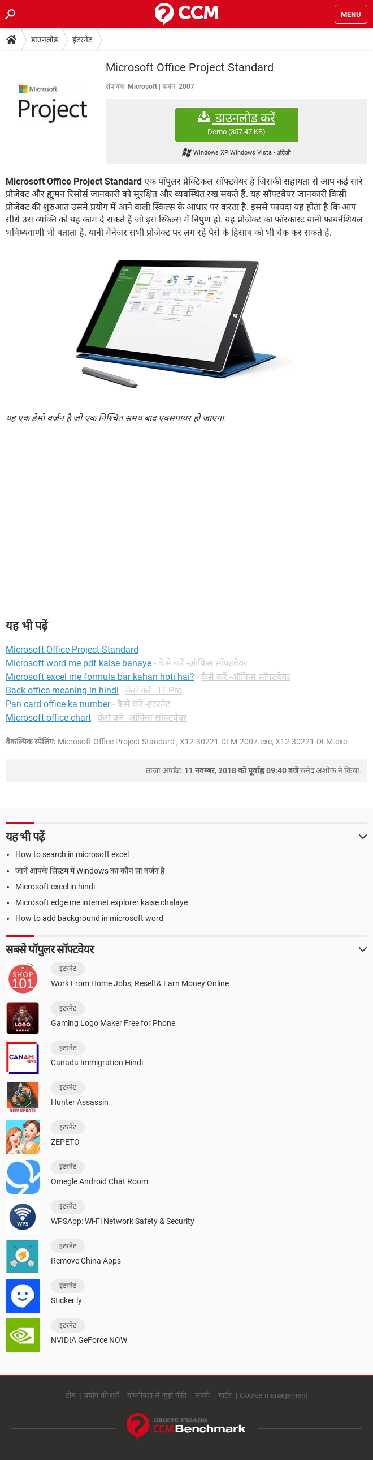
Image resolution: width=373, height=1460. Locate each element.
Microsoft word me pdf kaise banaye (78, 663)
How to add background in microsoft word (89, 918)
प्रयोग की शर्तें (101, 1395)
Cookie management (273, 1395)
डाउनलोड (44, 39)
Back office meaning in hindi (62, 690)
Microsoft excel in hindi (55, 886)
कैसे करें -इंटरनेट (143, 704)
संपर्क (202, 1395)
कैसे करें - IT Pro (153, 690)
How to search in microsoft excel (72, 854)
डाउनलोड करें (236, 123)
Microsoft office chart (48, 717)
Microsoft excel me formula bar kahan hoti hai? (100, 676)
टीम (71, 1395)
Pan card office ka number (58, 704)
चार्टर (224, 1395)
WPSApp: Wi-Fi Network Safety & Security (122, 1221)
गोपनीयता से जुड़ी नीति (156, 1395)
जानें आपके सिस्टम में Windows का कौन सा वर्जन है (89, 870)
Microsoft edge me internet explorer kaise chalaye (101, 902)
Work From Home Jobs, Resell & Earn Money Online (140, 983)
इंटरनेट (82, 39)
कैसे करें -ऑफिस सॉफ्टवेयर (203, 663)
